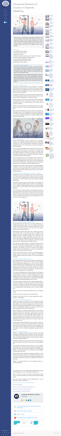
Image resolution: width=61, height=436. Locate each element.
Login (5, 20)
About (5, 11)
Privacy (58, 433)
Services (5, 13)
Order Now (36, 423)
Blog (5, 16)
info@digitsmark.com (5, 430)
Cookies (55, 433)
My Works (5, 15)
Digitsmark (5, 6)
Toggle (5, 22)
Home (5, 9)
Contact (5, 18)
